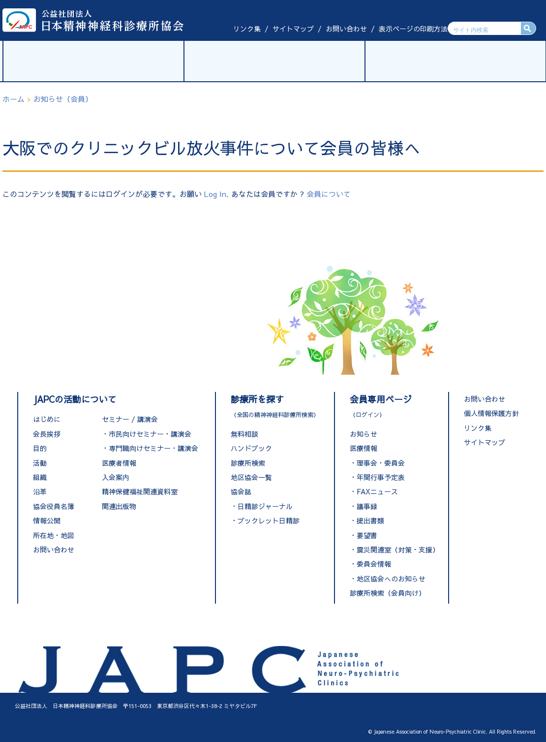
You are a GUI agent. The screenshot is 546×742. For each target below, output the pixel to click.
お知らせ (363, 434)
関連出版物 (119, 506)
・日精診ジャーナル (262, 506)
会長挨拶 (47, 434)
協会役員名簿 (53, 506)
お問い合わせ (346, 28)
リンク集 (247, 28)
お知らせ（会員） (62, 99)
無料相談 (244, 434)
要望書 (367, 535)
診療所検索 (248, 463)
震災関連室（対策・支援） (398, 549)
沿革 (40, 491)
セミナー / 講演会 (130, 419)
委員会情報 (374, 564)
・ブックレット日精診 (265, 520)
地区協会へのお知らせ (391, 578)
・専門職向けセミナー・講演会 (150, 448)
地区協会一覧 (251, 477)
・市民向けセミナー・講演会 (146, 434)
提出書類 (370, 520)
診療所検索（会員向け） (387, 593)
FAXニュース (377, 491)
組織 (40, 477)
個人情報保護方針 (491, 413)
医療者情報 (119, 463)
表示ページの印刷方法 (413, 28)
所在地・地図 (53, 535)
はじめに (47, 419)
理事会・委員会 (381, 463)
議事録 (367, 506)
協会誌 (241, 491)
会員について (328, 194)
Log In (215, 194)
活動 (40, 463)
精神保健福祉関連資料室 (140, 491)
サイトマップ (293, 28)
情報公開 (47, 520)
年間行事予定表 (381, 477)
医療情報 (363, 448)
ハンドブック (251, 448)
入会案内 (115, 477)
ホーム (13, 99)
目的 (40, 448)
